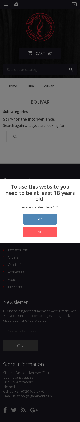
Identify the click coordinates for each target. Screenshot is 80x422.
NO (40, 232)
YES (40, 219)
